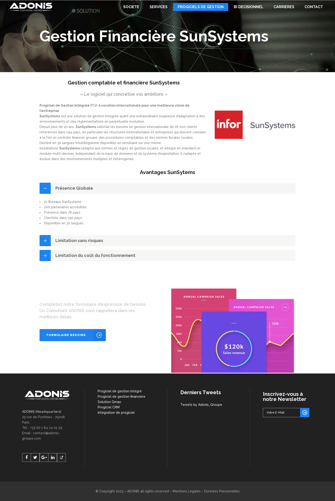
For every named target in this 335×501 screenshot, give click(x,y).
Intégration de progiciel (116, 412)
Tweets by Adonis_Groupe (201, 405)
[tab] (167, 188)
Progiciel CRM (109, 407)
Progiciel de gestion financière (121, 396)
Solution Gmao (109, 402)
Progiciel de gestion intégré (120, 391)
